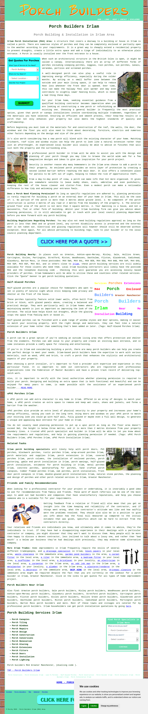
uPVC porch (47, 431)
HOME (100, 19)
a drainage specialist (57, 551)
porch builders (102, 349)
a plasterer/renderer (97, 567)
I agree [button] (83, 706)
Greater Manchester (99, 477)
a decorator (30, 570)
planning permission (129, 194)
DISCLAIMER (135, 19)
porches (68, 44)
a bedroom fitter (91, 557)
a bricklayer (64, 560)
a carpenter (36, 563)
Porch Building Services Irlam (34, 613)
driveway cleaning (120, 570)
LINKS (106, 19)
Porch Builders (20, 692)
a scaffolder (23, 560)
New (30, 692)
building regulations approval (103, 221)
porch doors (90, 449)
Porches (36, 341)
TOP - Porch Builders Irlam (23, 670)
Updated (36, 692)
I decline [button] (94, 706)
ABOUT (114, 19)
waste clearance (24, 554)
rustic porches (52, 452)
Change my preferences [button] (109, 706)
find (16, 591)
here (128, 606)
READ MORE (26, 388)
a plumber (52, 567)
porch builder (57, 153)
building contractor (67, 103)
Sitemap (9, 692)
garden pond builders (78, 554)
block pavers (93, 551)
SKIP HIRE (76, 570)
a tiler (45, 557)
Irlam (76, 264)
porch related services (61, 477)
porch (78, 133)
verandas (47, 68)
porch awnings (79, 462)
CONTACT (123, 19)
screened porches (81, 68)
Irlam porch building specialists (28, 449)
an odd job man (80, 563)
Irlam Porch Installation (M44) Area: (30, 41)
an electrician (106, 560)
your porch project (113, 159)
